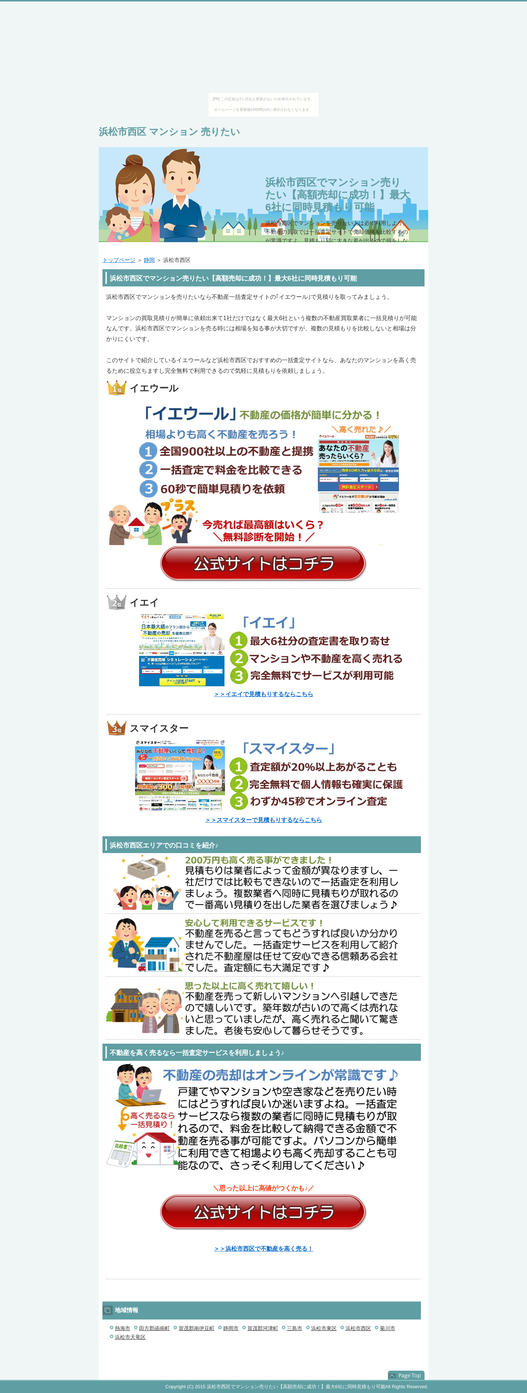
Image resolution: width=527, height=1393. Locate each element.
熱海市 (122, 1328)
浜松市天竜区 (130, 1337)
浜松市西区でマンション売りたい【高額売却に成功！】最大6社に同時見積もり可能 (337, 195)
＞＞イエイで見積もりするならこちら (263, 694)
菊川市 (387, 1328)
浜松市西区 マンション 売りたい (169, 131)
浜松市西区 (358, 1328)
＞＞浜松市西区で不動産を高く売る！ (263, 1249)
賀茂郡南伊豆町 (196, 1328)
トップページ (118, 260)
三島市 (294, 1328)
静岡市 (231, 1328)
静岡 (149, 260)
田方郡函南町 (154, 1328)
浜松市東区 (324, 1328)
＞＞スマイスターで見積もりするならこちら (263, 820)
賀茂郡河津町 (262, 1328)
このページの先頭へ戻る (406, 1376)
